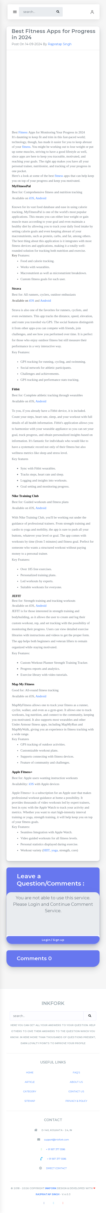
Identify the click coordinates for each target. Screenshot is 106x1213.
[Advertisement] (53, 92)
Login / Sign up (53, 939)
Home (29, 1072)
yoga (54, 850)
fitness (26, 146)
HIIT (46, 850)
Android (41, 198)
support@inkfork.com (56, 1139)
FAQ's (76, 1072)
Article (30, 1081)
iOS (31, 198)
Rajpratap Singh (60, 44)
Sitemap (29, 1100)
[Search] (36, 12)
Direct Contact (56, 1168)
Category (29, 1091)
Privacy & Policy (76, 1100)
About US (76, 1081)
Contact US (76, 1091)
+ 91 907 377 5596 (55, 1149)
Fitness (23, 132)
